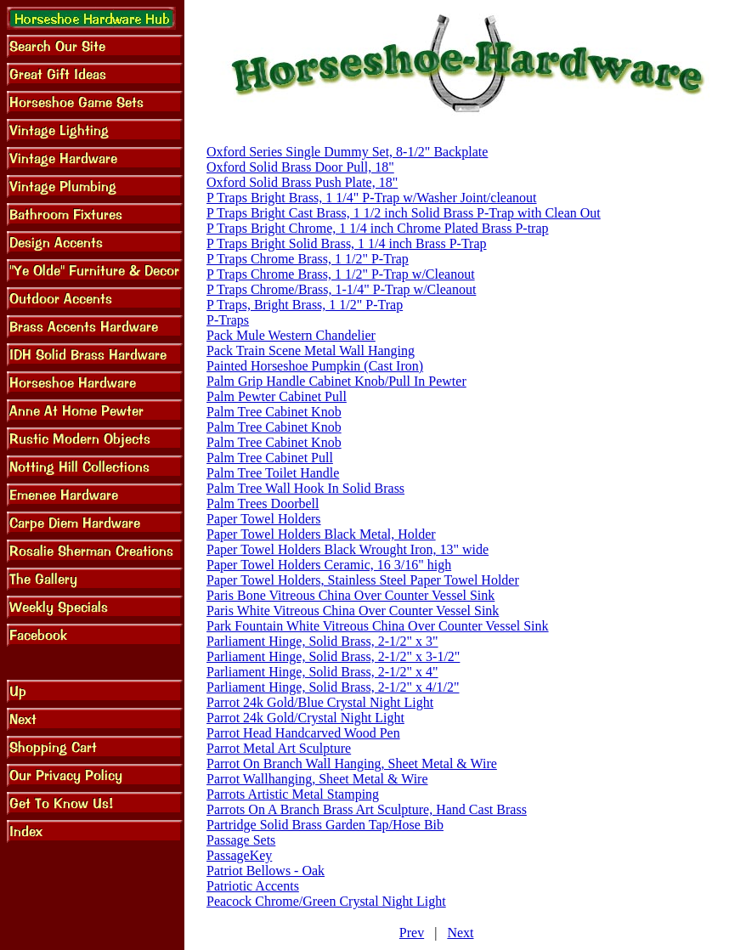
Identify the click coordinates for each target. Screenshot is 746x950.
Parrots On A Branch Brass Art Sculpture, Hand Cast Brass (366, 809)
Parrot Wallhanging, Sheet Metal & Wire (317, 779)
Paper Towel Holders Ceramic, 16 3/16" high (328, 564)
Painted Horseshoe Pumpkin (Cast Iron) (314, 366)
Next (460, 932)
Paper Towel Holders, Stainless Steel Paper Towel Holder (362, 580)
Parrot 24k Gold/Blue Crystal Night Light (319, 702)
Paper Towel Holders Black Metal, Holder (321, 534)
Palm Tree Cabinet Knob (274, 411)
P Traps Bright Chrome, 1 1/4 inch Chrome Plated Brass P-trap (377, 228)
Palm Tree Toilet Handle (272, 473)
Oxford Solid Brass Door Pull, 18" (300, 167)
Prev (411, 932)
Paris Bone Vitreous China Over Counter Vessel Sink (350, 595)
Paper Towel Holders (263, 519)
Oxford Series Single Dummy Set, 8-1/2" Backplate (347, 151)
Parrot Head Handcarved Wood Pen (303, 733)
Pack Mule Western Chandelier (291, 335)
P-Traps (227, 320)
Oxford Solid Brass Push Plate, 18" (302, 182)
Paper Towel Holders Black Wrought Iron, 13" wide (347, 549)
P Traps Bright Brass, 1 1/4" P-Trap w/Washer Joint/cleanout (371, 197)
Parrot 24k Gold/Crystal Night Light (305, 717)
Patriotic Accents (252, 886)
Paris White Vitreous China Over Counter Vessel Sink (352, 610)
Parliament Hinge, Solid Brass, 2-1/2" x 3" (322, 641)
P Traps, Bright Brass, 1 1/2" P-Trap (304, 304)
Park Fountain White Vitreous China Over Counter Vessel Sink (377, 626)
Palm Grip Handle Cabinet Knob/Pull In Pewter (336, 381)
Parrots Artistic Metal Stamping (292, 794)
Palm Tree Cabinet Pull (269, 457)
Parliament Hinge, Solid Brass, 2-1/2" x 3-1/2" (333, 656)
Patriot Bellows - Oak (265, 870)
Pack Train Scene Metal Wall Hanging (310, 350)
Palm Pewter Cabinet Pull (276, 396)
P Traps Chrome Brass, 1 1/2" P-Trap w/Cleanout (340, 274)
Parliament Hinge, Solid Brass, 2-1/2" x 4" (322, 671)
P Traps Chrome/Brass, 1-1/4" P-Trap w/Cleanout (341, 289)
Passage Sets (240, 840)
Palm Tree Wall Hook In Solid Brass (305, 488)
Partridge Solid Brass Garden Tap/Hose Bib (325, 824)
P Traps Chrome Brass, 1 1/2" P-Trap (307, 259)
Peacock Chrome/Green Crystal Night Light (326, 901)
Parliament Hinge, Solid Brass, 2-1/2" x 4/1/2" (332, 687)
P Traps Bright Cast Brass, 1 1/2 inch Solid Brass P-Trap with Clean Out (403, 213)
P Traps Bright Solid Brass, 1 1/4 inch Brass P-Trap (346, 243)
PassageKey (239, 855)
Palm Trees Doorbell (262, 503)
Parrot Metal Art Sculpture (278, 748)
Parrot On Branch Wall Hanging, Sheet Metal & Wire (351, 763)
